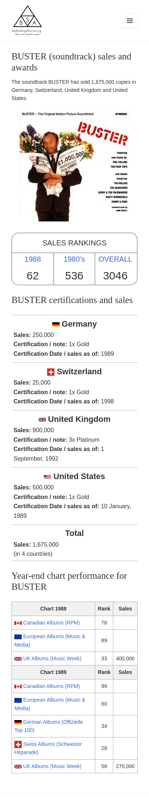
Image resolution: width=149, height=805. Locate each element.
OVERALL (115, 259)
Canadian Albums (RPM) (51, 623)
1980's (74, 259)
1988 (33, 259)
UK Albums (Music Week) (52, 658)
